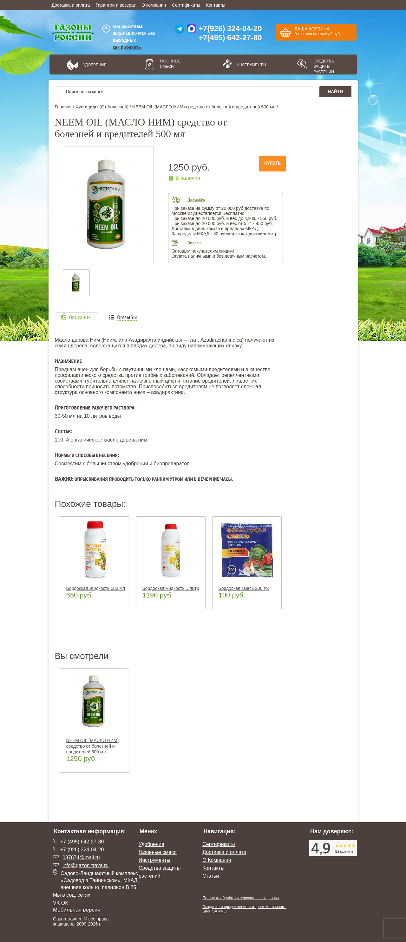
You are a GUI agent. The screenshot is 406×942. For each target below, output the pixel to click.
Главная (63, 106)
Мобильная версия (77, 910)
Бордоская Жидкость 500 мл (95, 588)
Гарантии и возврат (116, 5)
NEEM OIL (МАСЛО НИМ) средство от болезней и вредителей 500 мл (92, 746)
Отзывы (127, 317)
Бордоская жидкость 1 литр (170, 588)
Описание (80, 317)
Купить (272, 163)
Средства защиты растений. (324, 66)
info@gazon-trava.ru (85, 865)
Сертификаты (186, 5)
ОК (64, 903)
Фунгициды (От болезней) (101, 106)
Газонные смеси (170, 64)
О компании (153, 5)
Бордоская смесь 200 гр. (244, 588)
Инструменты (249, 65)
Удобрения (95, 65)
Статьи (210, 876)
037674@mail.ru (81, 857)
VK (56, 903)
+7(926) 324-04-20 (230, 28)
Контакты (215, 5)
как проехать (127, 47)
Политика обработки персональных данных (240, 898)
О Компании (216, 860)
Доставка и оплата (71, 5)
